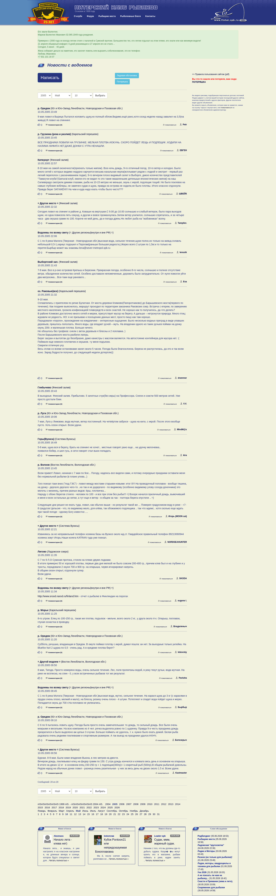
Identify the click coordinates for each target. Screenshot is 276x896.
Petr (183, 124)
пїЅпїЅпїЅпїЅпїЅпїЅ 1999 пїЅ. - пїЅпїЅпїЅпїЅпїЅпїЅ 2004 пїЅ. (70, 804)
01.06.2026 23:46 (206, 860)
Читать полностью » (59, 860)
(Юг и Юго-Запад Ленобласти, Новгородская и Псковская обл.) (80, 108)
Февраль (52, 811)
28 (145, 814)
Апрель (70, 811)
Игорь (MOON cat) (176, 516)
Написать (50, 77)
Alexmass (59, 836)
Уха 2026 (202, 872)
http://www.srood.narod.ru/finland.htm (58, 596)
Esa (183, 281)
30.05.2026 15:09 (206, 884)
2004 (108, 804)
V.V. (183, 403)
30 (154, 814)
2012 (163, 804)
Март (61, 811)
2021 (82, 807)
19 (106, 814)
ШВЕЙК (181, 194)
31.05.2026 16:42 (218, 878)
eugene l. (181, 600)
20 (110, 814)
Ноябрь (134, 811)
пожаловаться (169, 125)
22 (119, 814)
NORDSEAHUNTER (175, 542)
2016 (47, 807)
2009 (142, 804)
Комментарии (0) (54, 125)
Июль (93, 811)
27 (141, 814)
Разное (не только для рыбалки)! (215, 857)
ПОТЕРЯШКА (199, 82)
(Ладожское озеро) (53, 551)
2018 (61, 807)
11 (71, 814)
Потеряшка (122, 81)
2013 (170, 804)
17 (97, 814)
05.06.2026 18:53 (220, 836)
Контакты (150, 16)
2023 (96, 807)
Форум (90, 16)
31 (158, 814)
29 (149, 814)
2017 (54, 807)
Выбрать (100, 95)
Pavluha (181, 678)
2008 (136, 804)
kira (183, 455)
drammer (181, 378)
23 (123, 814)
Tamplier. (181, 223)
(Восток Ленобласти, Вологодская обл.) (66, 464)
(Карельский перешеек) (68, 134)
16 (93, 814)
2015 (40, 807)
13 (79, 814)
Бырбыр (181, 707)
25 (132, 814)
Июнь (85, 811)
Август (101, 811)
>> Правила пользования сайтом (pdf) (210, 74)
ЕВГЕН (182, 150)
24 (127, 814)
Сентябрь (112, 811)
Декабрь (144, 811)
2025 (110, 807)
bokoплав (109, 836)
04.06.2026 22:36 (206, 848)
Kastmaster (179, 773)
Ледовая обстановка (127, 75)
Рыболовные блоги (130, 16)
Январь (42, 811)
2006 (121, 804)
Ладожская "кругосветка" (211, 845)
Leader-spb (160, 836)
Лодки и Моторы (206, 851)
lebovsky (181, 652)
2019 (68, 807)
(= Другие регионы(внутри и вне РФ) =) (76, 232)
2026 (117, 807)
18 (101, 814)
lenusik (182, 252)
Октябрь (123, 811)
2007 (128, 804)
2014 (177, 804)
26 (136, 814)
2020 (75, 807)
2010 (149, 804)
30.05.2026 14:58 (206, 890)
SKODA (181, 578)
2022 (89, 807)
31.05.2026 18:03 (216, 872)
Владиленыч (178, 626)
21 (114, 814)
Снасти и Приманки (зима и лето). (215, 881)
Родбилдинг (204, 836)
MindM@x (180, 429)
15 (88, 814)
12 (75, 814)
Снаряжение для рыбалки (211, 887)
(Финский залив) (53, 159)
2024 (103, 807)
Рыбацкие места (107, 16)
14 (84, 814)
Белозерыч (179, 740)
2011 (156, 804)
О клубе (78, 16)
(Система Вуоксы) (57, 439)
